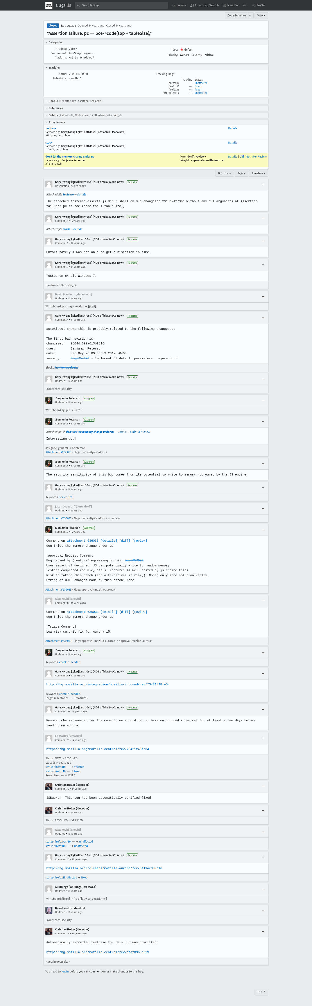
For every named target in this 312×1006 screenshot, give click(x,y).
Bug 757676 (79, 358)
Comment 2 (61, 243)
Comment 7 (61, 531)
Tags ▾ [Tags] (242, 173)
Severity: (197, 55)
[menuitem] (179, 5)
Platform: (61, 57)
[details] (108, 541)
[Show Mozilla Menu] (48, 5)
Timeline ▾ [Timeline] (258, 173)
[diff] (123, 541)
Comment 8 (62, 603)
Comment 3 (61, 266)
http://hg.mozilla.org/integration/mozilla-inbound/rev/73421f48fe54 (107, 684)
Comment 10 (62, 711)
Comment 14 (62, 933)
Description (62, 186)
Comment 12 (62, 788)
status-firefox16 (55, 771)
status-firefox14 (55, 846)
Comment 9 (61, 675)
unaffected (201, 83)
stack (48, 142)
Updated (60, 298)
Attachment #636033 (58, 452)
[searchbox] (121, 5)
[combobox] (121, 5)
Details (232, 128)
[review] (138, 541)
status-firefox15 (55, 766)
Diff (242, 156)
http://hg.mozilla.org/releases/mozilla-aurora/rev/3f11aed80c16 (103, 868)
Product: (61, 48)
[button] (258, 5)
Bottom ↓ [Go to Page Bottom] (224, 173)
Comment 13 (62, 859)
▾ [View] (250, 15)
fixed (198, 86)
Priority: (172, 55)
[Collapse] (263, 184)
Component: (59, 53)
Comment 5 (61, 423)
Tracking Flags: (165, 74)
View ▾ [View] (261, 15)
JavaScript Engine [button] (81, 53)
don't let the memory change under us (69, 156)
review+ (201, 156)
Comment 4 (61, 319)
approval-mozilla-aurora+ (208, 160)
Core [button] (73, 48)
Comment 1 (61, 220)
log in (65, 971)
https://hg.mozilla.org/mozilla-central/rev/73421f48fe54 (97, 749)
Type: (174, 49)
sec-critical (66, 497)
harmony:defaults (66, 367)
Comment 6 (61, 465)
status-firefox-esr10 (58, 841)
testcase (50, 128)
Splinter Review (256, 156)
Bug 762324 (68, 26)
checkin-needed (69, 662)
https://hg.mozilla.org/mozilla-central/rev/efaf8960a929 (97, 952)
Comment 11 (62, 740)
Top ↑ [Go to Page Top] (261, 992)
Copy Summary (237, 15)
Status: (62, 74)
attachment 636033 (82, 541)
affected (79, 766)
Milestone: (60, 78)
